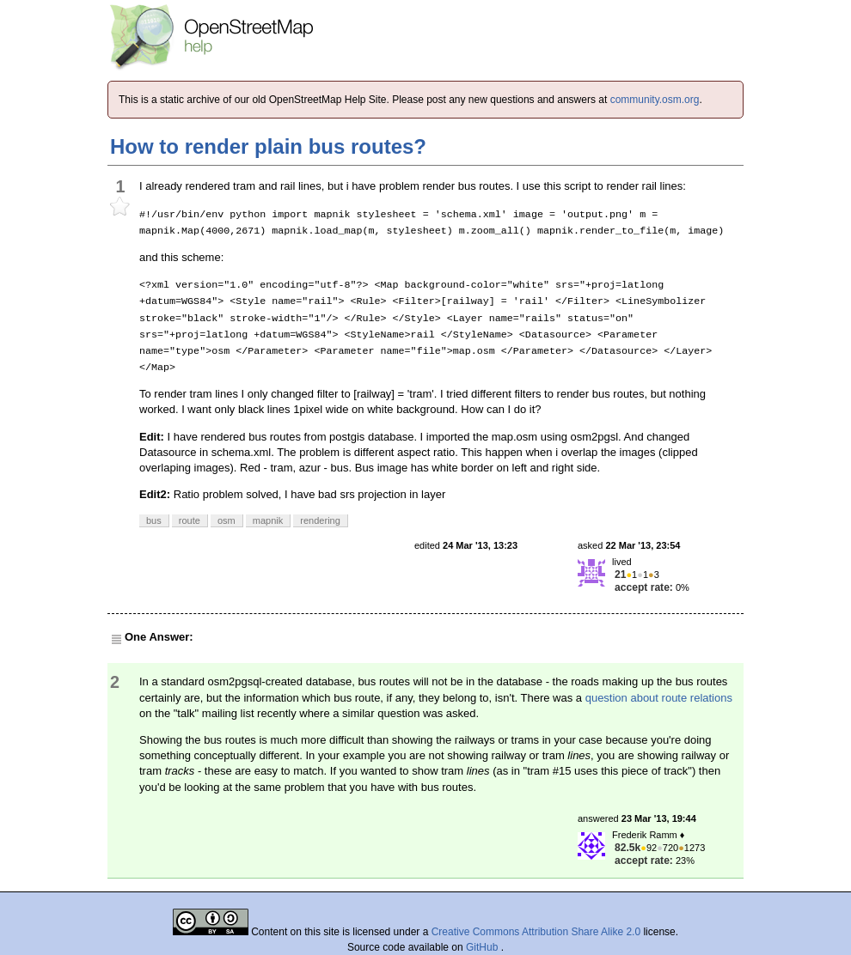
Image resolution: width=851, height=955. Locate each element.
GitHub (483, 947)
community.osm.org (655, 100)
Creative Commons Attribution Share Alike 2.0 (536, 932)
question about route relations (658, 697)
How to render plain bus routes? (268, 146)
